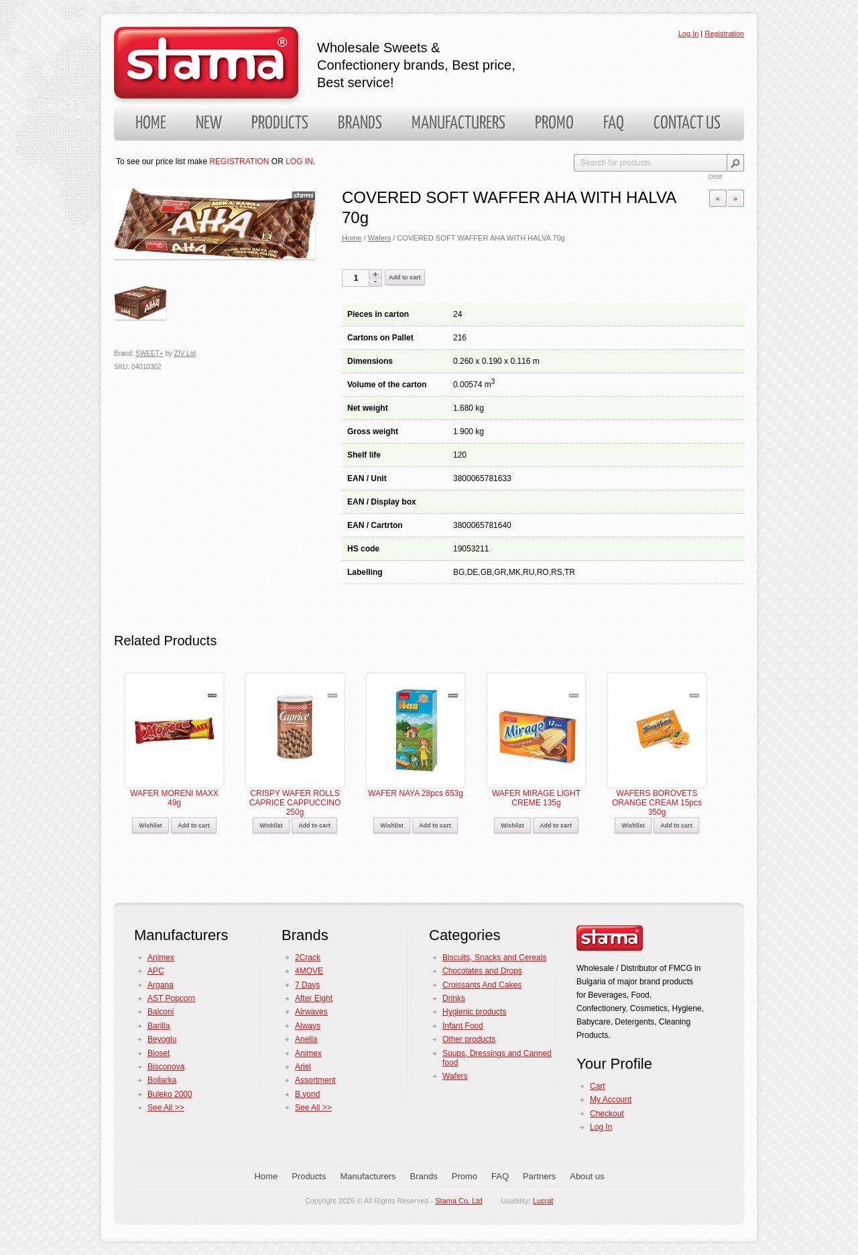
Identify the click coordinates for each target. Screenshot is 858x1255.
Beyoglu (161, 1039)
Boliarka (161, 1080)
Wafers (379, 238)
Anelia (306, 1039)
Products (279, 124)
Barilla (158, 1026)
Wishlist (150, 825)
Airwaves (311, 1011)
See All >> (165, 1107)
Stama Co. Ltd (458, 1201)
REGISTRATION (239, 161)
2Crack (307, 957)
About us (587, 1176)
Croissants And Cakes (482, 985)
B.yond (307, 1094)
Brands (360, 124)
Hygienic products (474, 1011)
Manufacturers (458, 124)
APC (155, 971)
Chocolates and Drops (482, 971)
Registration (724, 33)
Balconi (160, 1011)
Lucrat (543, 1201)
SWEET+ (149, 353)
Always (307, 1026)
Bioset (158, 1053)
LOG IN (299, 161)
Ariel (303, 1066)
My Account (610, 1099)
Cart (597, 1086)
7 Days (307, 985)
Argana (160, 985)
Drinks (453, 998)
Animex (160, 957)
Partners (539, 1176)
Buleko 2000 (169, 1094)
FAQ (613, 124)
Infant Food (462, 1026)
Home (150, 124)
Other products (468, 1039)
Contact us (687, 124)
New (209, 124)
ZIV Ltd (185, 353)
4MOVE (309, 971)
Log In (688, 33)
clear (715, 176)
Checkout (607, 1113)
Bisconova (165, 1066)
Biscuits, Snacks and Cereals (494, 957)
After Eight (313, 998)
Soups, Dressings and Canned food (497, 1058)
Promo (554, 124)
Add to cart (405, 277)
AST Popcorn (171, 998)
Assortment (315, 1080)
